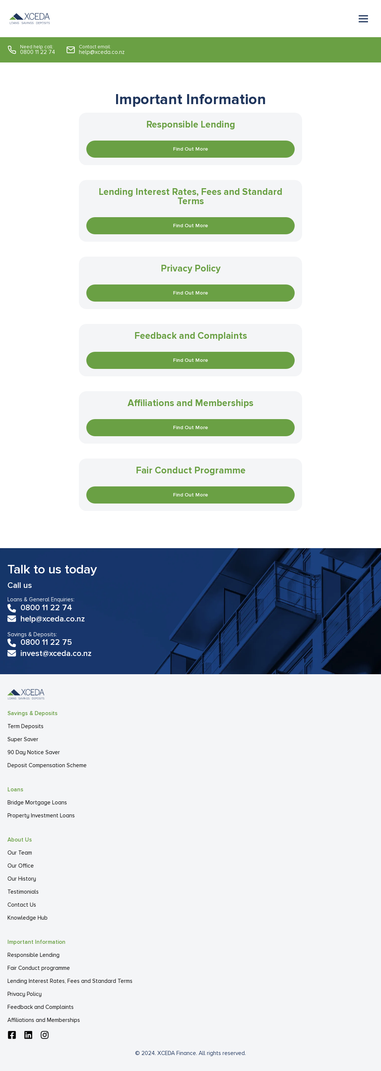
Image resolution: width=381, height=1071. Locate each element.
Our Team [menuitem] (19, 852)
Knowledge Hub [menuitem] (27, 917)
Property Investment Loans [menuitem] (41, 815)
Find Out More (190, 149)
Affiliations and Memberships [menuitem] (43, 1020)
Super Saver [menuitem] (22, 739)
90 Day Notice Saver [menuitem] (33, 752)
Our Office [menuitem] (20, 865)
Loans (15, 789)
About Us (19, 839)
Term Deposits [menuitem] (25, 726)
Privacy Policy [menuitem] (24, 994)
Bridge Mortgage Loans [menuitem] (37, 802)
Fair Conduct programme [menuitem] (38, 968)
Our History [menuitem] (21, 878)
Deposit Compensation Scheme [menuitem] (47, 765)
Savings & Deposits (32, 713)
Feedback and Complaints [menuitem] (40, 1007)
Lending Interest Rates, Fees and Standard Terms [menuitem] (69, 981)
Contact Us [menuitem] (21, 904)
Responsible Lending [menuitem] (33, 955)
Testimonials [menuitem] (23, 891)
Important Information (36, 942)
